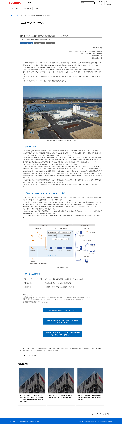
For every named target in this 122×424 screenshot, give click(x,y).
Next (107, 386)
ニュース (37, 8)
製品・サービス (15, 8)
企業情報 (27, 8)
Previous (15, 386)
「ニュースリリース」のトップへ (29, 355)
